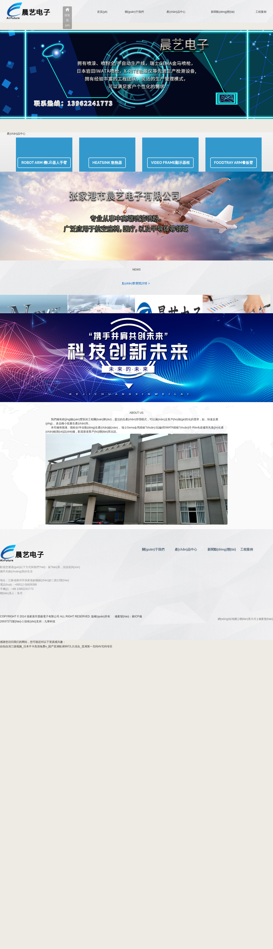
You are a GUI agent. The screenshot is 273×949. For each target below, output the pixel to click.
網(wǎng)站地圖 (227, 619)
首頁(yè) (102, 11)
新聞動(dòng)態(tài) (222, 11)
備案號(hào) (265, 619)
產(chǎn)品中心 (176, 11)
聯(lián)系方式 (247, 619)
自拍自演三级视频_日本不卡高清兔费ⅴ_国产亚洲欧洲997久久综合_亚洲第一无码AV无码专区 (56, 646)
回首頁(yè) (67, 20)
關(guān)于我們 (134, 11)
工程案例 (260, 11)
